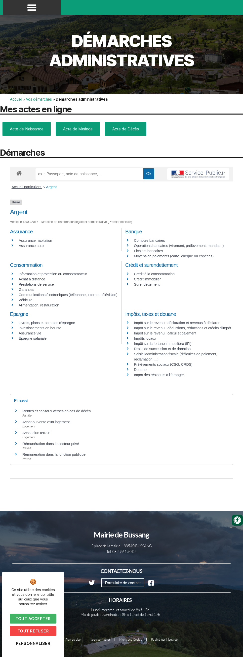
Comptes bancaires (149, 240)
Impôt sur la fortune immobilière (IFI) (162, 343)
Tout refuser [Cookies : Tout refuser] (33, 630)
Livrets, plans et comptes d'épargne (47, 323)
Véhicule (25, 300)
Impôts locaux (145, 338)
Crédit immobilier (147, 279)
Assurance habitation (35, 240)
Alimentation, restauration (39, 305)
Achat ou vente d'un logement (46, 422)
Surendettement (147, 284)
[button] (31, 7)
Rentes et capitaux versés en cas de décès (56, 411)
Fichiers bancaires (148, 251)
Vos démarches (39, 99)
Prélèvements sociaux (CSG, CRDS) (163, 364)
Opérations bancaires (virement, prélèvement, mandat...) (179, 245)
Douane (140, 369)
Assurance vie (30, 333)
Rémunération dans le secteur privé (50, 444)
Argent (51, 187)
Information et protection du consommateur (53, 274)
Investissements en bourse (40, 328)
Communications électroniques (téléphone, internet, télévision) (68, 295)
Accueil (16, 99)
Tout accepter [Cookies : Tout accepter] (33, 618)
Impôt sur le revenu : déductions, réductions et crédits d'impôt (182, 328)
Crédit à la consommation (154, 274)
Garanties (26, 289)
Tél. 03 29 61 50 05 (121, 551)
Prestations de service (36, 284)
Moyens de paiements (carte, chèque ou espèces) (173, 256)
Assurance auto (31, 245)
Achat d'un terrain (36, 433)
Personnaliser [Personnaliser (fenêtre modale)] (33, 643)
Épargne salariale (32, 338)
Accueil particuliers (27, 187)
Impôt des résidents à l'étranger (159, 375)
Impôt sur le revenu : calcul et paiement (165, 333)
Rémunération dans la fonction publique (53, 454)
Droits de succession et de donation (162, 349)
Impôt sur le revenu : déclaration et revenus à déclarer (177, 323)
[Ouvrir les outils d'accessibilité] (237, 520)
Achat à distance (32, 279)
